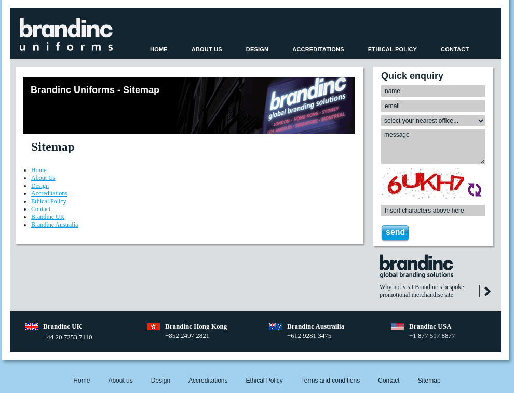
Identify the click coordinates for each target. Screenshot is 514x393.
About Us (207, 49)
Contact (455, 49)
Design (257, 49)
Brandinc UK (47, 216)
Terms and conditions (330, 380)
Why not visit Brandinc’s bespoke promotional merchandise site (422, 290)
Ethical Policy (392, 49)
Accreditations (318, 49)
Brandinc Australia (54, 224)
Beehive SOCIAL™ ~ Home (66, 34)
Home (159, 49)
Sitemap (429, 380)
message (433, 146)
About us (120, 380)
